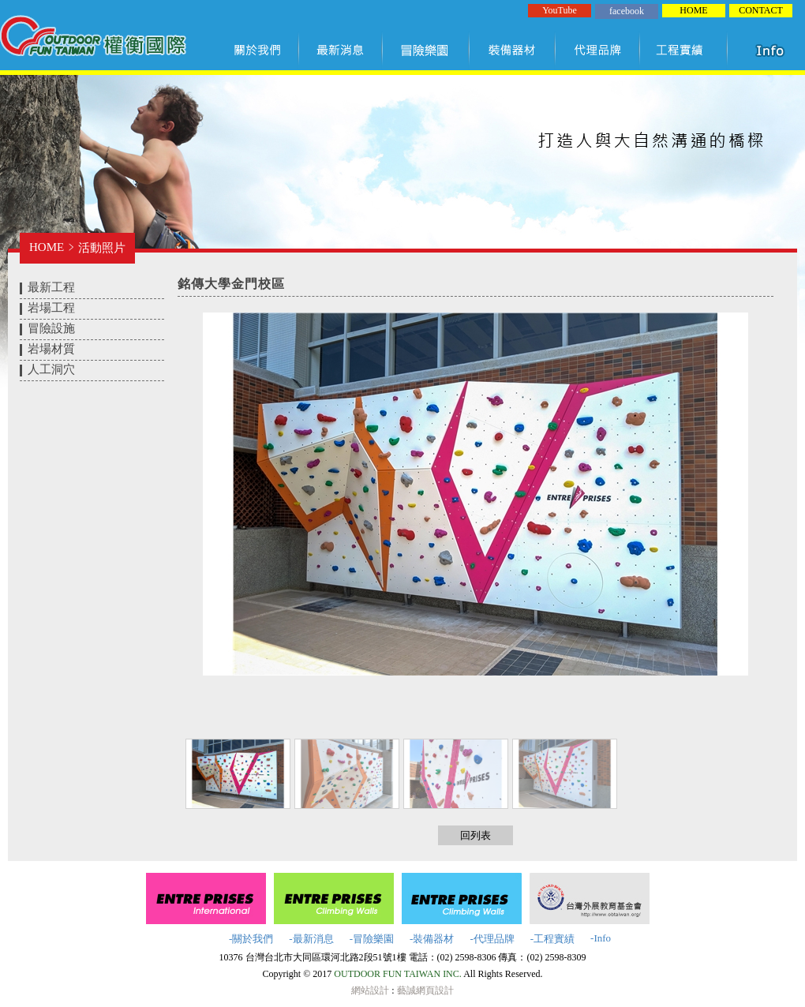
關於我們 (260, 49)
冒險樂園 (426, 49)
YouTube (559, 10)
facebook (626, 11)
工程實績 (687, 49)
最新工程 (51, 287)
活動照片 (101, 247)
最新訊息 (341, 49)
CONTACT (761, 10)
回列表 (475, 835)
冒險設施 (51, 328)
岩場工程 (51, 307)
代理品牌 (598, 49)
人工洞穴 (51, 369)
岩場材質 (51, 349)
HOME (693, 10)
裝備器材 (513, 49)
